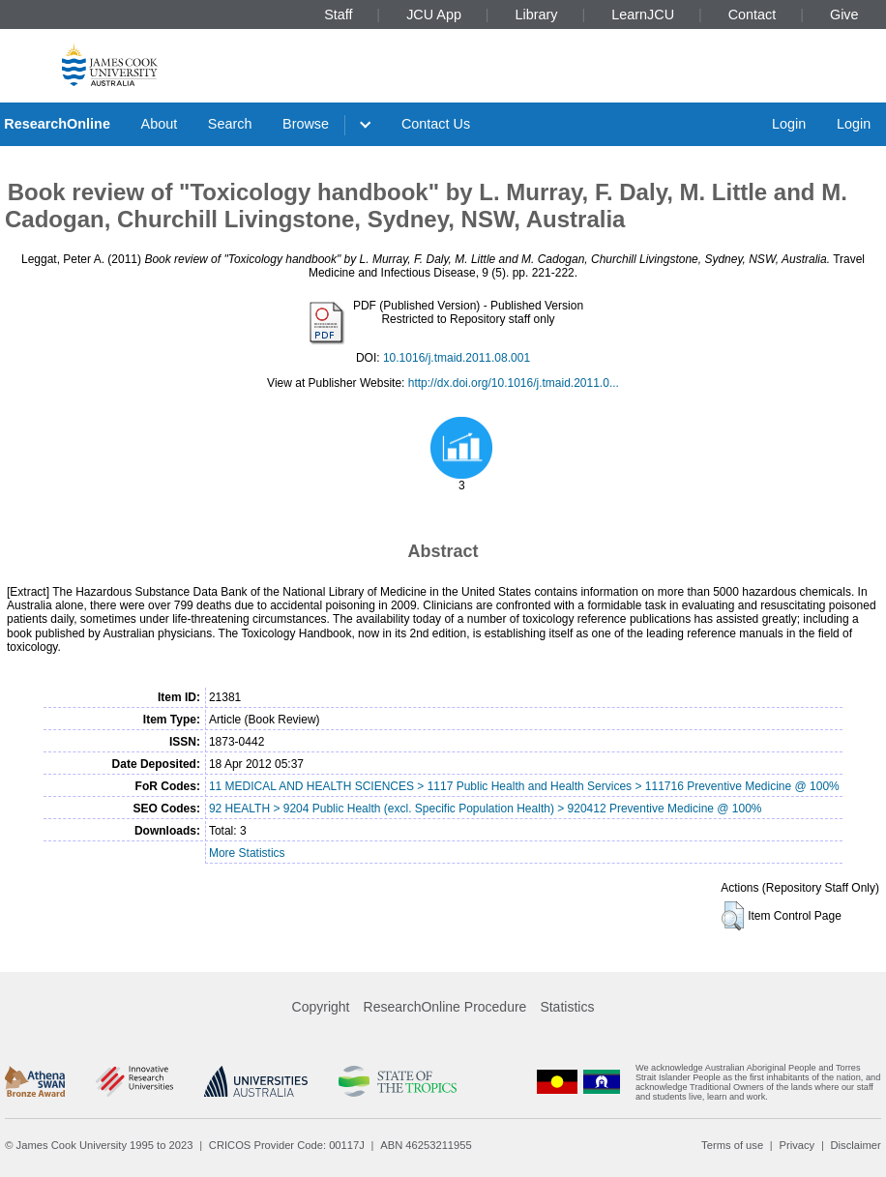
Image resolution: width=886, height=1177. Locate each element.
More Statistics (247, 853)
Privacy (796, 1145)
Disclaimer (856, 1145)
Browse (305, 124)
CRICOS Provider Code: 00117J (287, 1145)
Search (230, 124)
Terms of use (732, 1145)
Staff (338, 14)
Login (789, 124)
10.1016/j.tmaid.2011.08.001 (456, 358)
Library (537, 14)
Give (844, 14)
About (159, 124)
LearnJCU (642, 14)
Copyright (321, 1007)
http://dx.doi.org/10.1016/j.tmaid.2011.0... (513, 383)
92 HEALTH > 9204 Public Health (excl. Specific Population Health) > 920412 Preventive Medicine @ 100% (485, 808)
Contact (752, 14)
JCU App (433, 14)
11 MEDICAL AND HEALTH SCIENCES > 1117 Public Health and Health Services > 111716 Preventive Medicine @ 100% (524, 786)
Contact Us (435, 124)
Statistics (567, 1007)
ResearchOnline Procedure (445, 1007)
